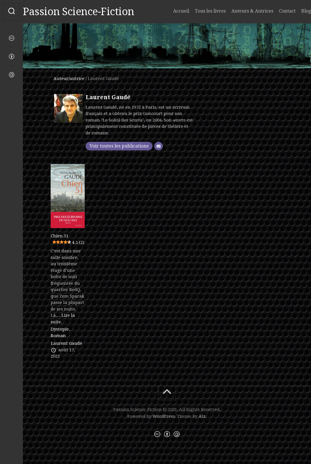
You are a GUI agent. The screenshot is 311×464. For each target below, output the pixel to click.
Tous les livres (198, 11)
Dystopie (60, 329)
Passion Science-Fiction (90, 11)
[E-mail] (158, 146)
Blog (295, 11)
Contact (276, 11)
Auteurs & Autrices (241, 11)
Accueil (170, 11)
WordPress (163, 416)
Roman (58, 335)
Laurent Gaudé (108, 97)
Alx (202, 416)
